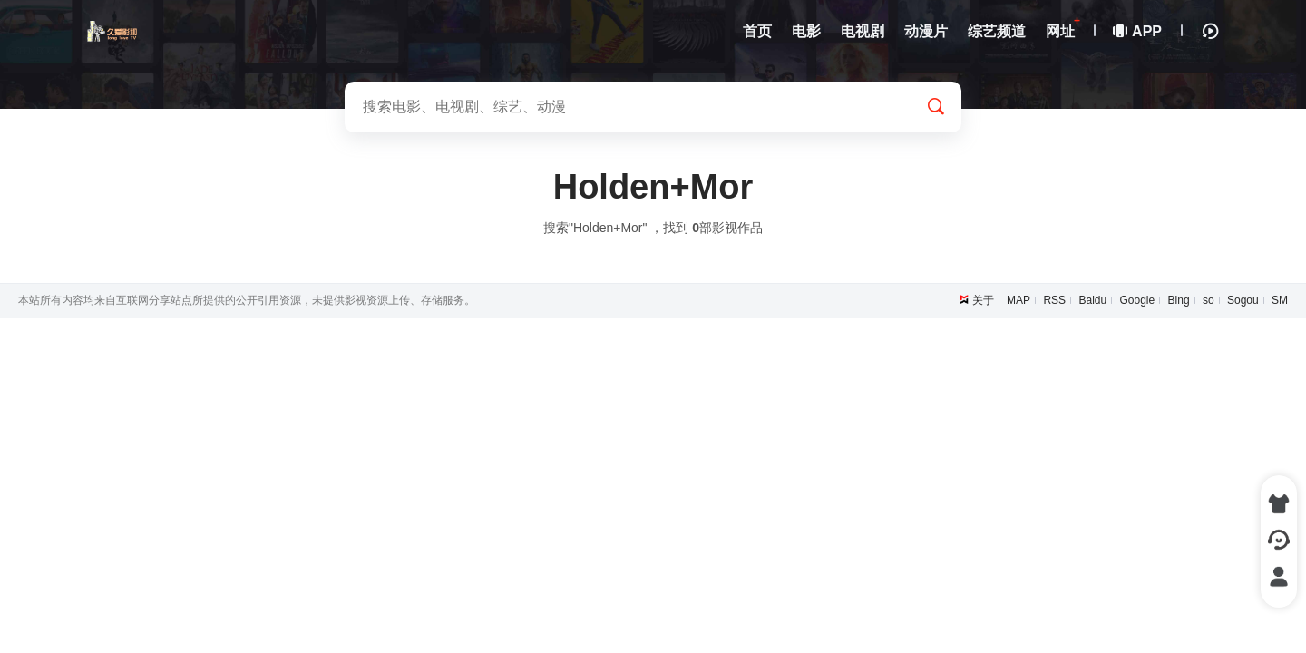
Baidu (1092, 300)
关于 (983, 300)
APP (1138, 31)
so (1208, 300)
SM (1280, 300)
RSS (1054, 300)
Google (1137, 300)
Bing (1179, 300)
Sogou (1243, 300)
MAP (1018, 300)
